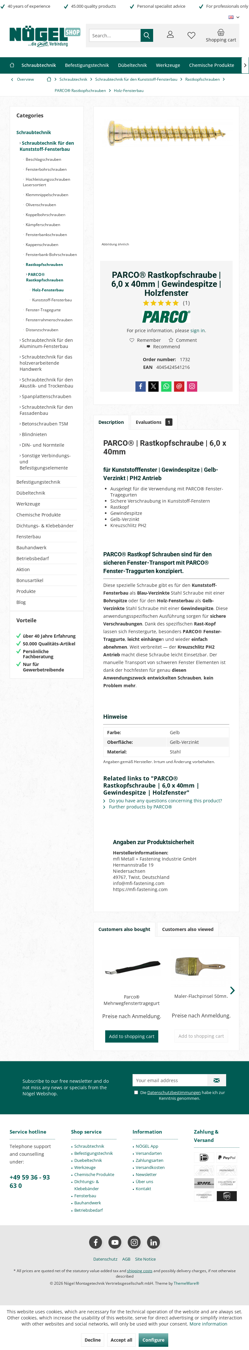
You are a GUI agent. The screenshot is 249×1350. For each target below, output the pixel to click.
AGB (126, 1259)
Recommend (163, 346)
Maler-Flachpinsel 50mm (201, 996)
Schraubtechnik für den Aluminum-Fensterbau (46, 343)
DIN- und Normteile (42, 445)
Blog (21, 602)
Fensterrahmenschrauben (48, 320)
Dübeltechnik (30, 493)
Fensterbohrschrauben (46, 169)
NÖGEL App (147, 1146)
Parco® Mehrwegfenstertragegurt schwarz (132, 1000)
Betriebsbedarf (32, 558)
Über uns (144, 1181)
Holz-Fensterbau (47, 290)
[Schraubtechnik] (38, 65)
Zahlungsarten (149, 1160)
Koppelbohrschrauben (45, 214)
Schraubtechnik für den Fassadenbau (46, 410)
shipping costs (139, 1270)
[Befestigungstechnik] (87, 65)
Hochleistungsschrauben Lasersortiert (46, 182)
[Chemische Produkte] (212, 65)
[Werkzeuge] (168, 65)
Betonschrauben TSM (44, 424)
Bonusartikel (29, 580)
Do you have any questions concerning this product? (162, 801)
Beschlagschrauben (43, 159)
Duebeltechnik (88, 1160)
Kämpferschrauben (42, 224)
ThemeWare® (186, 1283)
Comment (183, 340)
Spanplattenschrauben (46, 396)
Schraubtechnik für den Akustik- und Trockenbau (46, 383)
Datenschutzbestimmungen (174, 1092)
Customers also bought (124, 929)
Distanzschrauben (41, 330)
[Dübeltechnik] (133, 65)
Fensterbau (28, 537)
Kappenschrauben (41, 244)
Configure (153, 1340)
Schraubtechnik (33, 132)
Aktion (23, 569)
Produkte (26, 591)
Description (111, 422)
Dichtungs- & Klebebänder (45, 526)
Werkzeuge (28, 504)
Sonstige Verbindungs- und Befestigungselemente (45, 461)
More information (208, 1324)
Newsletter (146, 1174)
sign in (197, 330)
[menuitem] (221, 35)
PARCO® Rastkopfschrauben (44, 277)
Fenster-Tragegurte (43, 310)
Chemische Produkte (38, 515)
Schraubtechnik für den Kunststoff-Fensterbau (47, 146)
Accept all (121, 1340)
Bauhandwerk (31, 547)
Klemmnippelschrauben (46, 194)
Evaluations (154, 422)
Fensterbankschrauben (46, 234)
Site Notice (145, 1259)
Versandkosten (150, 1167)
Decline (93, 1340)
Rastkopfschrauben (44, 264)
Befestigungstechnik (38, 482)
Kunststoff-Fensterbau (51, 300)
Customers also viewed (188, 929)
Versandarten (149, 1153)
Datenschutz (105, 1259)
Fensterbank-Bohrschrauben (51, 254)
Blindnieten (34, 434)
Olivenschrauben (40, 204)
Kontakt (143, 1188)
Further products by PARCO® (137, 807)
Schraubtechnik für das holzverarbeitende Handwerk (46, 363)
